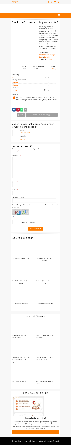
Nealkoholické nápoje (47, 55)
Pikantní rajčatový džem (45, 304)
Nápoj (53, 68)
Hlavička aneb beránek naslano (44, 259)
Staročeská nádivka (21, 304)
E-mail (15, 189)
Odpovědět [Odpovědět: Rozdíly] (23, 139)
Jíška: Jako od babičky (19, 381)
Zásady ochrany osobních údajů (49, 441)
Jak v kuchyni (33, 441)
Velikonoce (52, 59)
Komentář (16, 155)
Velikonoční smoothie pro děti (45, 282)
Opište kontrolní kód (28, 222)
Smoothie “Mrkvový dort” (21, 258)
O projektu (15, 2)
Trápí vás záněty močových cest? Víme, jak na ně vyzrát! (21, 359)
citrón (14, 90)
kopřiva (15, 82)
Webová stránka (18, 197)
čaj (13, 77)
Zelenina (47, 57)
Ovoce (41, 57)
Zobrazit (35, 432)
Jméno (15, 182)
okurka (15, 85)
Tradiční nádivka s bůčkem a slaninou (21, 282)
